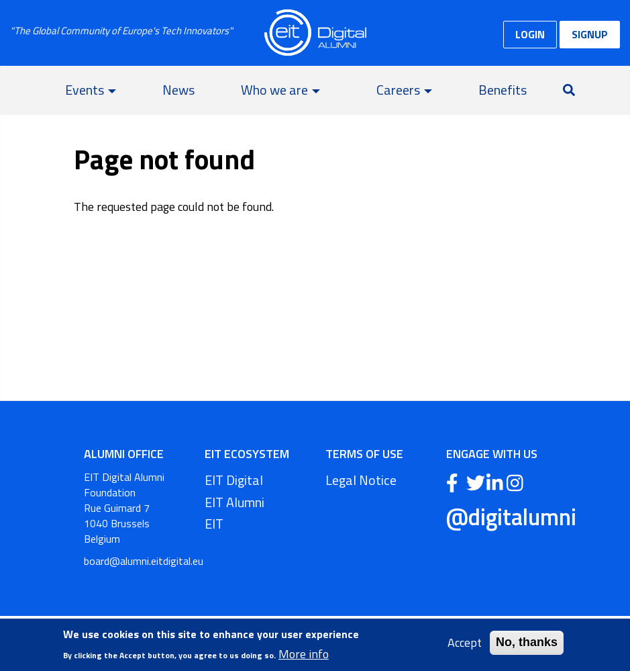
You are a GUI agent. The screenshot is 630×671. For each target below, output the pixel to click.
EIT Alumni (234, 502)
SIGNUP (590, 34)
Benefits (502, 89)
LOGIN (530, 34)
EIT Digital (234, 479)
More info (303, 655)
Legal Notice (361, 479)
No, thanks (527, 643)
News (178, 89)
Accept (465, 644)
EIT (214, 523)
